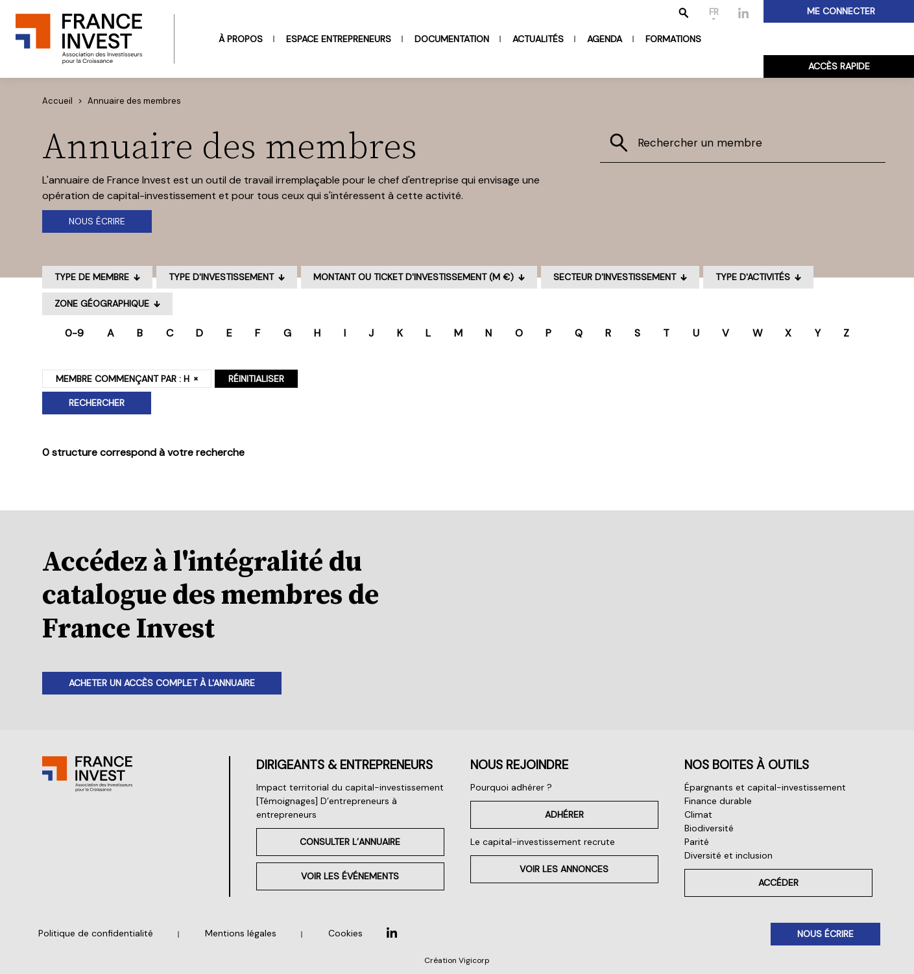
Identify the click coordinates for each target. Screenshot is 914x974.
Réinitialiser (256, 379)
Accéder (778, 882)
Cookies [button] (345, 933)
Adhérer (564, 814)
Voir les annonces (564, 869)
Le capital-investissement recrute (542, 842)
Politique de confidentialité (95, 933)
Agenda (604, 39)
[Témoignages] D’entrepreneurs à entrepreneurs (326, 807)
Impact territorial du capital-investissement (350, 787)
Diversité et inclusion (728, 855)
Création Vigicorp (457, 960)
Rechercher (97, 403)
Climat (698, 814)
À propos (241, 39)
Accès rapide (839, 66)
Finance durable (718, 801)
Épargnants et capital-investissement (765, 787)
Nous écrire (97, 221)
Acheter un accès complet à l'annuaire (162, 683)
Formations (673, 39)
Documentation (452, 39)
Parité (696, 842)
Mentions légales (240, 933)
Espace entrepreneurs (338, 39)
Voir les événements (350, 876)
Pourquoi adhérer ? (511, 787)
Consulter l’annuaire (350, 842)
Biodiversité (709, 828)
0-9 (74, 333)
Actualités (538, 39)
